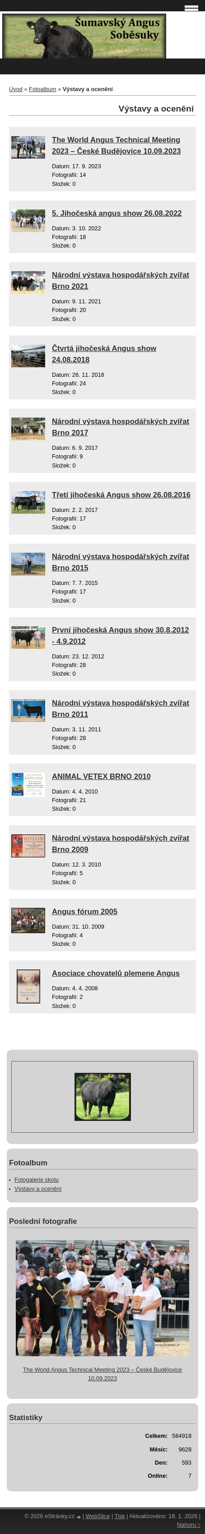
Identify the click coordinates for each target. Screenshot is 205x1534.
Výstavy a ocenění (38, 1188)
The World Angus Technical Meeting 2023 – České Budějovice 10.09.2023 (102, 1374)
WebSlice (98, 1516)
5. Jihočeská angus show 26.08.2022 (117, 213)
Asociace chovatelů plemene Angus (116, 973)
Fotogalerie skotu (36, 1179)
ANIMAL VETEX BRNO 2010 (101, 776)
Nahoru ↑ (188, 1524)
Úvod (16, 89)
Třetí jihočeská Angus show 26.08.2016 (121, 495)
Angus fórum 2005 (84, 911)
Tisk (120, 1516)
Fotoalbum (42, 89)
